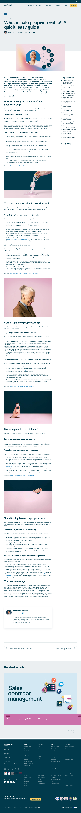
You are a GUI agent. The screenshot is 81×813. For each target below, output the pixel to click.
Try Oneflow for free (35, 799)
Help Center (41, 763)
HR (25, 773)
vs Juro (39, 779)
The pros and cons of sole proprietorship (69, 94)
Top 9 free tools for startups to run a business (23, 165)
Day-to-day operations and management (69, 122)
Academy (40, 750)
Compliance (54, 750)
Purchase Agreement (70, 773)
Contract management (30, 750)
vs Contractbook (42, 777)
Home (5, 18)
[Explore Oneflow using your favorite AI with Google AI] (13, 782)
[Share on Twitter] (34, 32)
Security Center (55, 746)
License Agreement (69, 783)
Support (56, 1)
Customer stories (42, 748)
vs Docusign (41, 771)
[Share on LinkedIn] (31, 32)
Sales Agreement (69, 771)
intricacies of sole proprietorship (26, 109)
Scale (25, 783)
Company (50, 1)
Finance (26, 775)
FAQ (39, 758)
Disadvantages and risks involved (69, 102)
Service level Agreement (71, 781)
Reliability (53, 748)
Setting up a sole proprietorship (68, 105)
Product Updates (28, 763)
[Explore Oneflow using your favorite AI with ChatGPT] (5, 782)
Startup (26, 785)
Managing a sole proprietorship (67, 118)
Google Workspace (56, 779)
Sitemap (15, 807)
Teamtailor (54, 777)
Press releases (68, 748)
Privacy (9, 807)
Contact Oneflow (69, 757)
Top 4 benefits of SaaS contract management (22, 386)
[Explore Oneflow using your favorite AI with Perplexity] (11, 782)
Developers (40, 760)
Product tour (27, 746)
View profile (16, 625)
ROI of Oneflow (28, 761)
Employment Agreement (71, 778)
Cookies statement (23, 807)
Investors (68, 1)
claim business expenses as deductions (18, 239)
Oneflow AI (27, 765)
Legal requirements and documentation (69, 109)
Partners (67, 750)
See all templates (69, 785)
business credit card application (21, 370)
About (66, 755)
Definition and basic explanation (68, 86)
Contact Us (62, 1)
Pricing (65, 5)
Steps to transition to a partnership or (69, 138)
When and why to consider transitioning (69, 134)
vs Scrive (40, 781)
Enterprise (26, 781)
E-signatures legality (56, 761)
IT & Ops (26, 779)
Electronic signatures (29, 753)
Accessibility (54, 759)
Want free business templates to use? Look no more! (25, 273)
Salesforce (54, 771)
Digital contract (28, 748)
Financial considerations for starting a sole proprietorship (70, 114)
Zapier (52, 781)
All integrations (55, 783)
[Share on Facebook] (29, 32)
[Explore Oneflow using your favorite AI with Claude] (8, 782)
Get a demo (73, 5)
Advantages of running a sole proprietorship (70, 98)
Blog (10, 18)
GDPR (52, 753)
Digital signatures (28, 755)
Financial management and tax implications (69, 126)
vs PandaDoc (41, 773)
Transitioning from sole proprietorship (69, 130)
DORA (52, 755)
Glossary (40, 753)
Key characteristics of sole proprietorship (69, 90)
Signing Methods (55, 757)
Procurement (27, 777)
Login (73, 1)
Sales (25, 771)
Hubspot (53, 773)
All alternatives (41, 783)
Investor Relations (69, 746)
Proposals (26, 757)
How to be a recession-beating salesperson (22, 475)
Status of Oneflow (33, 807)
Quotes (26, 759)
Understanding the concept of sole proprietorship (68, 82)
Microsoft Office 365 (56, 775)
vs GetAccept (41, 775)
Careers (67, 753)
